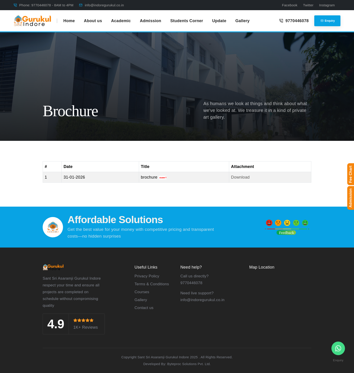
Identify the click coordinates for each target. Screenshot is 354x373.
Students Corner (186, 21)
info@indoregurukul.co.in (104, 5)
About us (93, 21)
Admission (150, 21)
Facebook (289, 5)
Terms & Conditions (152, 284)
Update (219, 21)
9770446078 (294, 21)
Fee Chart (350, 174)
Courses (142, 292)
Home (69, 21)
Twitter (308, 5)
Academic (121, 21)
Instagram (327, 5)
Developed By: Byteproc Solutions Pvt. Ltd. (177, 364)
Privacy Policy (147, 276)
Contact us (144, 308)
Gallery (242, 21)
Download (240, 177)
